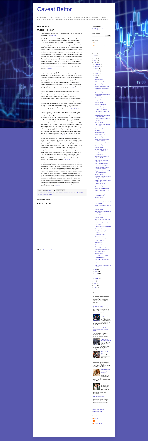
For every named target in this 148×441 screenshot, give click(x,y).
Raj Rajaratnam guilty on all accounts (106, 339)
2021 (95, 53)
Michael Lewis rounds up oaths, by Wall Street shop (103, 206)
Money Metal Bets (97, 411)
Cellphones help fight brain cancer (102, 249)
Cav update (96, 361)
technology (81, 192)
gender (60, 192)
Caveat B (97, 418)
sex (74, 192)
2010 (95, 62)
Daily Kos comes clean (100, 81)
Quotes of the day (99, 79)
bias (46, 192)
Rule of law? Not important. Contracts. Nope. (101, 153)
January (97, 278)
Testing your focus (99, 242)
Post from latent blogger (98, 396)
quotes (63, 192)
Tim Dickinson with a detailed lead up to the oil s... (103, 202)
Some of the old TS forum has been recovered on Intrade (101, 305)
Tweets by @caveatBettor (98, 29)
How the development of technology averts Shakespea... (102, 105)
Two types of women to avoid (101, 100)
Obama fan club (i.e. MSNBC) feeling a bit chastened (102, 157)
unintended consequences (43, 194)
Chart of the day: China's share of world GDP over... (102, 125)
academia (43, 192)
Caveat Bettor (54, 9)
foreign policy (55, 192)
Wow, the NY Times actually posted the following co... (101, 164)
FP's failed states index (100, 134)
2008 (95, 283)
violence (50, 194)
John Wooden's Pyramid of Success (103, 226)
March (96, 273)
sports (77, 192)
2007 (95, 285)
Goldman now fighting (100, 234)
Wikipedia (57, 185)
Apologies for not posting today (102, 86)
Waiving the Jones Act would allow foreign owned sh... (103, 177)
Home (62, 247)
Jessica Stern (53, 35)
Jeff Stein (74, 87)
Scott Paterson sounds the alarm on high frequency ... (103, 239)
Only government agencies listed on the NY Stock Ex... (102, 171)
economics (50, 192)
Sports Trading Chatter (98, 409)
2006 (95, 287)
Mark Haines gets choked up (105, 315)
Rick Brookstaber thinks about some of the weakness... (102, 168)
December (97, 64)
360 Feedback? (98, 130)
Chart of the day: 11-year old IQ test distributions (102, 194)
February (97, 276)
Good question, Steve (99, 251)
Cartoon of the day (99, 215)
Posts (95, 43)
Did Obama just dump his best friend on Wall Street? (102, 150)
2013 (95, 55)
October (97, 68)
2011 (95, 60)
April (96, 271)
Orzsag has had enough (100, 132)
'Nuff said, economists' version (102, 263)
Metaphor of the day (98, 295)
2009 (95, 281)
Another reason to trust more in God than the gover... (102, 139)
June (96, 77)
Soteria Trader (98, 423)
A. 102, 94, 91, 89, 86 (100, 183)
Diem (96, 421)
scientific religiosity (69, 192)
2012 (95, 58)
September (97, 71)
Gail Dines (49, 68)
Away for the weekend (100, 199)
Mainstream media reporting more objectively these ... (102, 116)
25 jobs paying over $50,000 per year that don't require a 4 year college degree (101, 329)
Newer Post (40, 247)
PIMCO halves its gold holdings (102, 188)
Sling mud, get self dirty (100, 247)
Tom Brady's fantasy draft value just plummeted (105, 371)
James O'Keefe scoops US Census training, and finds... (102, 256)
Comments (96, 45)
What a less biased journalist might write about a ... (103, 212)
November (97, 66)
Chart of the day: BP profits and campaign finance (102, 112)
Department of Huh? (99, 236)
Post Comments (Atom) (48, 249)
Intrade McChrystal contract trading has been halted (101, 108)
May (96, 269)
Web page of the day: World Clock (102, 142)
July (96, 75)
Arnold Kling (63, 135)
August (97, 73)
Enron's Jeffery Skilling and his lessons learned (102, 191)
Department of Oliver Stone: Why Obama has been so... (102, 220)
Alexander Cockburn (75, 108)
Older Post (83, 247)
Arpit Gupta (67, 159)
